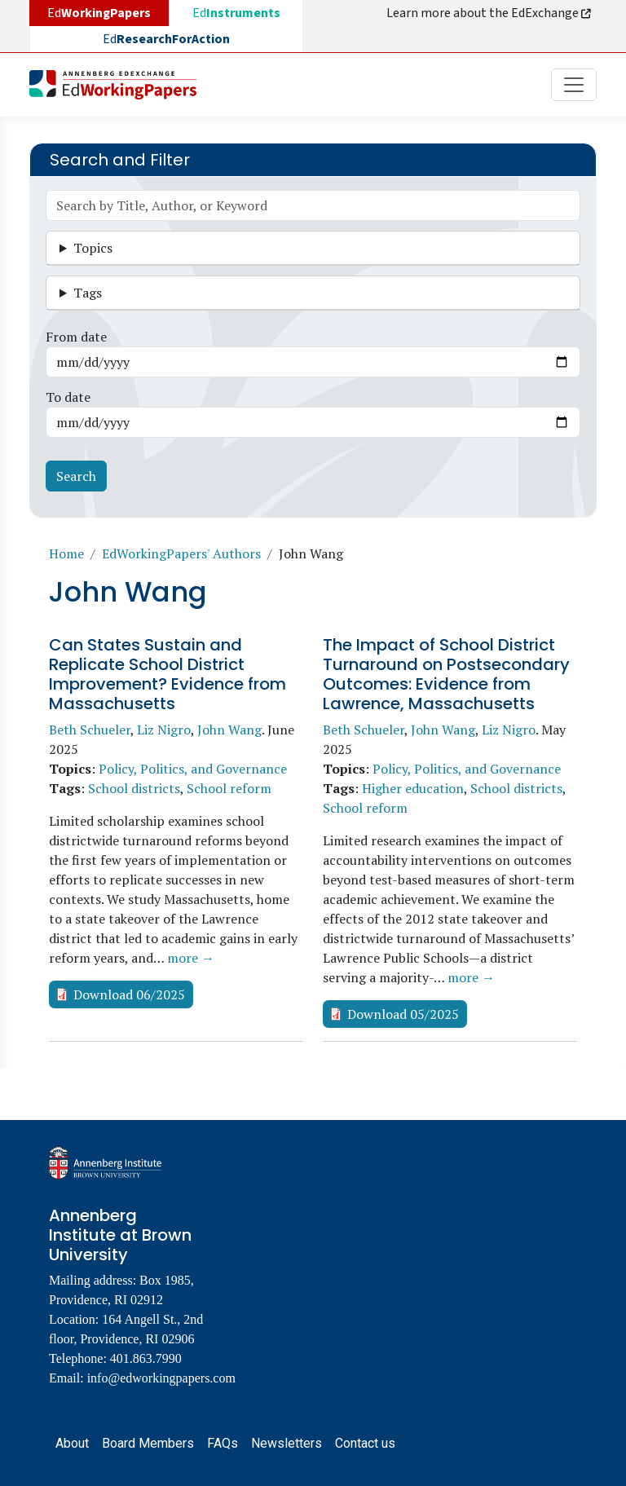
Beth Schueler (89, 730)
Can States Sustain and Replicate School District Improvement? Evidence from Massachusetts (167, 674)
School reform (229, 788)
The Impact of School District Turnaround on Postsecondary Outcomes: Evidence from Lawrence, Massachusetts (446, 674)
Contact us (365, 1443)
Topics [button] (92, 248)
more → (190, 958)
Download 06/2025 (129, 994)
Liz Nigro (164, 730)
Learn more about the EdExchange (489, 13)
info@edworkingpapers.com (161, 1378)
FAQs (222, 1443)
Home (66, 553)
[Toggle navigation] (574, 84)
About (72, 1443)
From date (76, 337)
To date (68, 397)
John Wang (229, 730)
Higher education (413, 788)
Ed (236, 13)
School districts (134, 788)
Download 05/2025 (403, 1014)
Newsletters (286, 1443)
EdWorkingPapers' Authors (181, 553)
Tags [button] (87, 293)
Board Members (148, 1443)
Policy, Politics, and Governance (193, 769)
